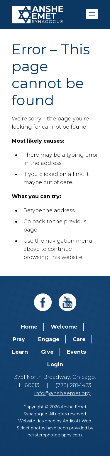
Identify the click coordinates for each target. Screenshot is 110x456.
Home (29, 327)
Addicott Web (77, 421)
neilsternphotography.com (55, 435)
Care (79, 339)
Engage (49, 339)
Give (47, 352)
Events (76, 352)
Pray (19, 339)
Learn (20, 352)
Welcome (64, 327)
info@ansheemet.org (62, 393)
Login (55, 364)
